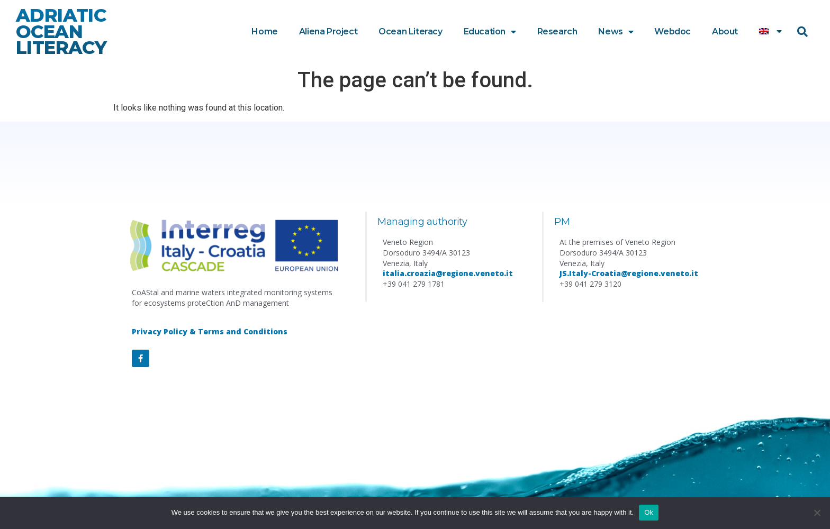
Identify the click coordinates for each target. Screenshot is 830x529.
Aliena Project (328, 31)
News (615, 31)
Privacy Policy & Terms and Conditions (209, 331)
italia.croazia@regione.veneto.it (448, 273)
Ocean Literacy (410, 31)
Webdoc (672, 31)
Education (490, 31)
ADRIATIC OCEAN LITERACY (61, 31)
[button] (802, 31)
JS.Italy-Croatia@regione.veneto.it (629, 273)
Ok (648, 512)
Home (264, 31)
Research (557, 31)
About (725, 31)
